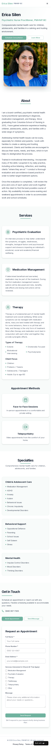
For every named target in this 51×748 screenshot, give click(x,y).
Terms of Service (31, 744)
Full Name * (9, 637)
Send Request (25, 715)
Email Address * (11, 657)
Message (9, 693)
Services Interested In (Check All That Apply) (22, 667)
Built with (39, 743)
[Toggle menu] (47, 4)
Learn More (35, 38)
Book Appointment (12, 619)
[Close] (46, 743)
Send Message (33, 619)
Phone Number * (11, 646)
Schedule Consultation (14, 38)
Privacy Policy (18, 744)
